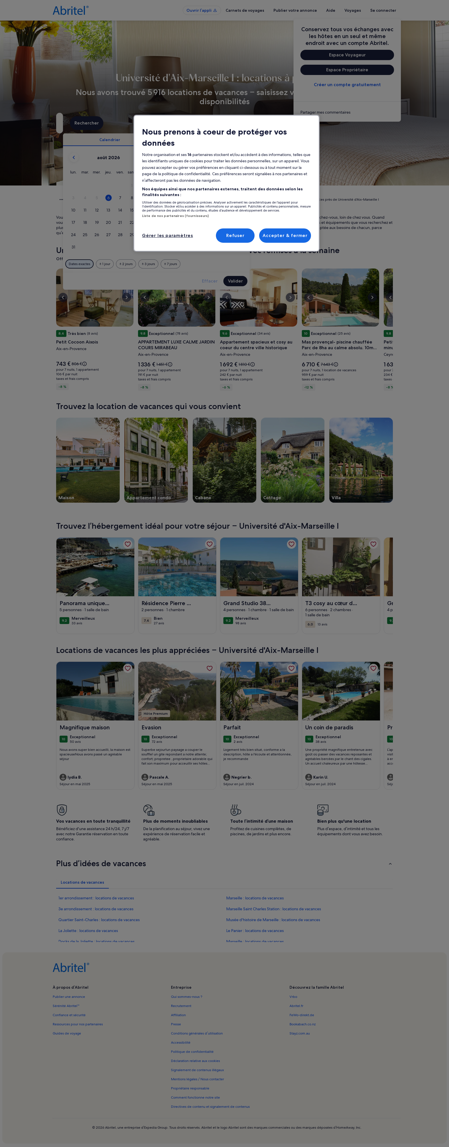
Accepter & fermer (285, 235)
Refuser (235, 235)
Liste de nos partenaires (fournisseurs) (175, 216)
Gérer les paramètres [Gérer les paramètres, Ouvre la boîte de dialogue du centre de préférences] (167, 235)
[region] (226, 183)
